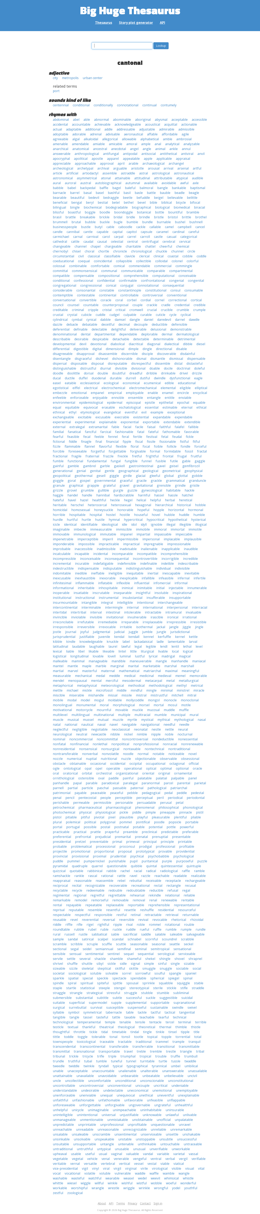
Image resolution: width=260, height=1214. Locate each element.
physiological (105, 812)
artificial (72, 173)
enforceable (79, 397)
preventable (99, 841)
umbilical (191, 1066)
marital (133, 666)
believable (175, 197)
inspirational (182, 593)
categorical (188, 236)
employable (135, 393)
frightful (152, 456)
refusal (172, 890)
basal (87, 192)
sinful (162, 963)
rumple (186, 929)
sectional (59, 949)
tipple (185, 1032)
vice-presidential (65, 1168)
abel (76, 119)
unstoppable (145, 1139)
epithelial (166, 402)
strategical (95, 993)
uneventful (165, 1095)
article (57, 173)
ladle (160, 641)
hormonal (195, 510)
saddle (146, 934)
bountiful (175, 212)
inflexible (123, 583)
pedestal (197, 793)
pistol (57, 817)
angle (147, 149)
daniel (148, 319)
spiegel (173, 978)
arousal (153, 168)
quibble (136, 866)
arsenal (183, 168)
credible (200, 305)
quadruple (80, 866)
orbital (87, 773)
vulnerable (123, 1173)
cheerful (165, 246)
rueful (144, 929)
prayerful (112, 832)
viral (106, 1168)
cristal (107, 310)
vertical (124, 1163)
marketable (151, 666)
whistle (188, 1178)
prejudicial (103, 836)
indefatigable (103, 563)
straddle (198, 988)
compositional (109, 275)
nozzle (58, 758)
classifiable (112, 256)
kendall (133, 636)
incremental (62, 563)
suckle (150, 997)
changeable (61, 246)
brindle (144, 217)
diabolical (117, 344)
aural (57, 183)
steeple (104, 988)
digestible (81, 349)
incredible (190, 558)
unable (58, 1071)
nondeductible (163, 739)
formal (155, 451)
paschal (103, 788)
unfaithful (60, 1100)
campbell (184, 227)
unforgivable (115, 1105)
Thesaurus (103, 22)
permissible (102, 802)
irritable (126, 627)
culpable (130, 314)
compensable (84, 275)
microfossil (104, 690)
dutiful (145, 378)
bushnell (196, 222)
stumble (163, 993)
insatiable (81, 593)
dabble (105, 319)
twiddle (74, 1066)
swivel (192, 1007)
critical (120, 310)
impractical (131, 544)
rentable (187, 900)
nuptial (91, 758)
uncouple (142, 1085)
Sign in (158, 1203)
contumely (169, 105)
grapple (93, 485)
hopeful (143, 510)
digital (97, 349)
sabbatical (99, 934)
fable (115, 427)
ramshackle (61, 876)
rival (129, 924)
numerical (74, 758)
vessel (138, 1163)
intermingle (114, 607)
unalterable (149, 1071)
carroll (145, 236)
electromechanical (143, 388)
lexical (57, 651)
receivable (153, 880)
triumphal (127, 1056)
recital (76, 885)
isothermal (144, 627)
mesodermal (131, 680)
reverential (90, 919)
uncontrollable (64, 1085)
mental (96, 680)
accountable (81, 124)
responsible (103, 915)
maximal (171, 671)
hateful (58, 500)
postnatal (121, 827)
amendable (80, 144)
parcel (168, 783)
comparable (156, 271)
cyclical (186, 314)
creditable (60, 310)
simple (149, 963)
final (98, 441)
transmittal (61, 1051)
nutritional (109, 758)
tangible (59, 1017)
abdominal (61, 119)
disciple (147, 353)
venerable (121, 1158)
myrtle (132, 719)
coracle (106, 300)
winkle (112, 1183)
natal (57, 724)
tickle (93, 1032)
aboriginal (143, 119)
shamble (116, 958)
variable (163, 1154)
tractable (125, 1041)
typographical (137, 1066)
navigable (129, 724)
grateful (109, 485)
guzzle (132, 490)
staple (57, 988)
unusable (122, 1149)
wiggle (86, 1183)
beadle (179, 192)
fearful (58, 436)
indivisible (182, 568)
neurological (62, 734)
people (105, 797)
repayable (73, 905)
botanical (144, 212)
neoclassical (121, 729)
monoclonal (190, 700)
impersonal (151, 539)
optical (151, 768)
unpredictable (63, 1124)
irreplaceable (152, 622)
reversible (126, 919)
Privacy (132, 1203)
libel (81, 651)
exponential (130, 422)
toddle (69, 1037)
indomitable (62, 573)
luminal (125, 656)
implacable (172, 539)
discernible (129, 353)
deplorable (149, 334)
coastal (173, 256)
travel (128, 1051)
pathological (156, 788)
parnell (58, 788)
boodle (105, 212)
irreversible (86, 627)
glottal (183, 475)
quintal (151, 866)
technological (63, 1022)
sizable (189, 963)
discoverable (166, 353)
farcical (105, 432)
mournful (104, 710)
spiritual (86, 983)
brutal (76, 222)
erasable (108, 407)
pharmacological (118, 807)
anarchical (60, 149)
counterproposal (115, 305)
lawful (125, 646)
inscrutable (100, 593)
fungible (131, 461)
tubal (88, 1061)
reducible (156, 890)
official (194, 763)
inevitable (191, 573)
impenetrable (63, 539)
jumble (147, 632)
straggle (59, 993)
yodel (176, 1188)
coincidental (103, 261)
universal (109, 1115)
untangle (107, 1144)
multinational (104, 715)
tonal (113, 1037)
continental (107, 295)
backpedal (87, 188)
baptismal (197, 188)
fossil (189, 451)
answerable (61, 153)
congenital (196, 280)
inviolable (78, 617)
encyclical (200, 393)
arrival (168, 168)
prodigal (145, 846)
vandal (148, 1154)
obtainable (78, 763)
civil (81, 256)
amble (167, 139)
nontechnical (154, 749)
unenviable (87, 1095)
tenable (125, 1022)
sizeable (59, 968)
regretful (97, 895)
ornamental (183, 773)
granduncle (197, 480)
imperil (107, 539)
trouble (161, 1056)
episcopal (133, 402)
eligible (185, 388)
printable (185, 841)
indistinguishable (139, 568)
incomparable (122, 554)
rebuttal (135, 880)
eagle (198, 378)
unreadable (84, 1129)
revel (74, 919)
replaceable (115, 905)
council (58, 305)
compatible (61, 275)
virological (160, 1168)
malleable (60, 661)
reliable (189, 895)
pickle (123, 812)
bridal (118, 217)
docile (168, 368)
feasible (73, 436)
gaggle (200, 461)
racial (138, 871)
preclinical (149, 832)
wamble (168, 1173)
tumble (101, 1061)
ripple (117, 924)
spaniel (190, 973)
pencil (69, 797)
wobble (156, 1183)
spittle (117, 983)
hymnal (114, 519)
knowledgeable (91, 641)
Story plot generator (136, 22)
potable (139, 827)
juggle (133, 632)
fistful (184, 441)
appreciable (62, 163)
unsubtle (166, 1139)
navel (113, 724)
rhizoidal (196, 919)
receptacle (173, 880)
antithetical (168, 153)
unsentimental (125, 1134)
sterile (158, 988)
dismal (141, 358)
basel (100, 192)
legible (151, 646)
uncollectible (74, 1080)
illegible (185, 524)
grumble (87, 490)
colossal (59, 266)
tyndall (104, 1066)
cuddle (100, 314)
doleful (199, 368)
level (199, 646)
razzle (145, 876)
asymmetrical (87, 178)
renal (153, 900)
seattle (174, 944)
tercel (170, 1022)
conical (111, 285)
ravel (133, 876)
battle (151, 192)
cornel (159, 300)
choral (89, 251)
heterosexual (121, 505)
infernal (184, 578)
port (56, 91)
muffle (184, 710)
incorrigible (170, 558)
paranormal (151, 783)
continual (149, 105)
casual (171, 236)
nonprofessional (146, 744)
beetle (127, 197)
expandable (162, 417)
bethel (128, 202)
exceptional (176, 412)
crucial (152, 310)
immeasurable (101, 529)
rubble (79, 929)
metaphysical (87, 685)
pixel (111, 817)
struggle (130, 993)
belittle (192, 197)
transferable (118, 1046)
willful (99, 1183)
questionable (117, 866)
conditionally (103, 105)
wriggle (129, 1188)
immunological (85, 534)
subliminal (181, 993)
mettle (58, 690)
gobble (197, 475)
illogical (201, 524)
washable (60, 1178)
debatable (89, 324)
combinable (78, 266)
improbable (61, 549)
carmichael (61, 236)
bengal (76, 202)
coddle (201, 256)
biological (162, 207)
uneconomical (137, 1090)
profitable (186, 846)
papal (77, 783)
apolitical (81, 158)
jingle (199, 627)
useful (90, 1154)
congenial (176, 280)
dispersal (60, 363)
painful (128, 778)
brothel (201, 217)
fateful (153, 432)
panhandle (61, 783)
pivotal (99, 817)
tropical (145, 1056)
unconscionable (152, 1080)
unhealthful (184, 1105)
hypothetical (177, 519)
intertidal (60, 612)
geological (150, 471)
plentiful (180, 817)
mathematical (129, 671)
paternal (136, 788)
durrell (131, 378)
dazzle (57, 324)
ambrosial (184, 139)
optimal (166, 768)
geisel (173, 466)
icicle (56, 524)
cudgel (114, 314)
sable (115, 934)
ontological (72, 768)
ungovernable (139, 1105)
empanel (97, 393)
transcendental (64, 1046)
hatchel (187, 495)
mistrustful (159, 695)
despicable (100, 339)
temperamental (89, 1022)
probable (60, 846)
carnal (77, 236)
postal (105, 827)
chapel (96, 246)
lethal (187, 646)
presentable (181, 836)
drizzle (197, 373)
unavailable (85, 1076)
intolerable (132, 612)
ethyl (72, 412)
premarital (123, 836)
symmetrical (92, 1012)
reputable (76, 910)
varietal (179, 1154)
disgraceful (83, 358)
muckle (137, 710)
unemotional (162, 1090)
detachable (121, 339)
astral (143, 173)
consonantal (85, 290)
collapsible (124, 261)
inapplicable (170, 549)
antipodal (130, 153)
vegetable (60, 1158)
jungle (161, 632)
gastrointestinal (141, 466)
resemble (95, 910)
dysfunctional (180, 378)
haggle (58, 495)
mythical (163, 719)
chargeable (113, 246)
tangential (187, 1012)
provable (165, 851)
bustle (86, 227)
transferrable (142, 1046)
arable (133, 163)
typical (117, 1066)
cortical (196, 300)
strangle (76, 993)
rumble (171, 929)
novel (192, 754)
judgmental (101, 632)
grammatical (175, 480)
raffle (186, 871)
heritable (60, 505)
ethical (201, 407)
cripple (93, 310)
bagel (116, 188)
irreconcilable (63, 622)
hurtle (86, 519)
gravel (124, 485)
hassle (173, 495)
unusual (139, 1149)
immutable (108, 534)
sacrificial (130, 934)
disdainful (187, 353)
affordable (170, 134)
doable (155, 368)
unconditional (125, 1080)
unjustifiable (129, 1115)
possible (90, 827)
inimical (127, 588)
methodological (160, 685)
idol (134, 524)
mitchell (177, 695)
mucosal (153, 710)
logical (188, 651)
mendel (58, 680)
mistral (141, 695)
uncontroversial (91, 1085)
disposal (97, 363)
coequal (84, 261)
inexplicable (129, 578)
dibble (187, 344)
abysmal (161, 119)
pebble (132, 793)
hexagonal (143, 505)
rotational (172, 924)
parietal (200, 783)
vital (201, 1168)
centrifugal (150, 241)
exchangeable (63, 417)
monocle (170, 700)
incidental (100, 554)
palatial (161, 778)
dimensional (115, 349)
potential (155, 827)
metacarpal (153, 680)
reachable (161, 876)
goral (72, 480)
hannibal (103, 495)
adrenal (96, 134)
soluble (95, 973)
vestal (151, 1163)
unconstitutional (180, 1080)
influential (141, 583)
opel (98, 768)
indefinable (148, 563)
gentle (109, 471)
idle (124, 524)
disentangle (62, 358)
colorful (192, 261)
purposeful (184, 861)
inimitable (144, 588)
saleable (176, 934)
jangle (174, 627)
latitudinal (60, 646)
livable (163, 651)
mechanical (83, 675)
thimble (181, 1027)
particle (87, 788)
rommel (155, 924)
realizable (198, 876)
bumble (132, 222)
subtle (117, 997)
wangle (184, 1173)
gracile (141, 480)
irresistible (198, 622)
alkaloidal (91, 139)
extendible (192, 422)
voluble (104, 1173)
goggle (58, 480)
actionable (189, 124)
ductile (70, 378)
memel (180, 675)
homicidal (60, 510)
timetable (119, 1032)
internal (133, 607)
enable (153, 393)
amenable (60, 144)
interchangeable (170, 602)
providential (185, 851)
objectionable (145, 758)
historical (184, 505)
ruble (104, 929)
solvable (111, 973)
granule (59, 485)
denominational (65, 334)
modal (72, 700)
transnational (84, 1051)
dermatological (187, 334)
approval (107, 163)
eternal (186, 407)
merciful (112, 680)
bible (153, 202)
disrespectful (141, 363)
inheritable (86, 588)
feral (125, 436)
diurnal (105, 368)
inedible (81, 573)
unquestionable (163, 1124)
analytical (172, 144)
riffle (69, 924)
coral (119, 300)
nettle (169, 729)
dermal (167, 334)
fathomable (171, 432)
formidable (172, 451)
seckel (188, 944)
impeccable (184, 534)
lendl (163, 646)
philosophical (168, 807)
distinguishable (64, 368)
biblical (166, 202)
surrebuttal (77, 1007)
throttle (79, 1032)
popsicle (175, 822)
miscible (59, 695)
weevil (155, 1178)
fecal (86, 436)
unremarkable (181, 1129)
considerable (62, 290)
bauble (165, 192)
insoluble (161, 593)
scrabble (187, 939)
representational (187, 905)
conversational (64, 300)
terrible (200, 1022)
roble (141, 924)
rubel (92, 929)
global (169, 475)
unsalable (60, 1134)
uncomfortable (99, 1080)
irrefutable (85, 622)
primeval (132, 841)
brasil (57, 217)
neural (183, 729)
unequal (106, 1095)
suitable (59, 1002)
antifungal (111, 153)
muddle (169, 710)
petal (179, 802)
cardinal (178, 232)
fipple (127, 441)
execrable (122, 417)
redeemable (95, 890)
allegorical (110, 139)
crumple (199, 310)
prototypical (145, 851)
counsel (73, 305)
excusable (102, 417)
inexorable (107, 578)
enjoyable (100, 397)
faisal (151, 427)
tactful (155, 1012)
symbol (73, 1012)
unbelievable (173, 1076)
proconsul (127, 846)
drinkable (168, 373)
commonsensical (84, 271)
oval (101, 778)
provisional (80, 856)
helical (141, 500)
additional (92, 129)
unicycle (78, 1110)
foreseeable (77, 451)
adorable (79, 134)
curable (146, 314)
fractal (202, 451)
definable (81, 329)
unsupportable (84, 1144)
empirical (115, 393)
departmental (104, 334)
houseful (141, 514)
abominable (122, 119)
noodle (128, 754)
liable (70, 651)
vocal (57, 1173)
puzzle (202, 861)
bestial (103, 202)
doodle (58, 373)
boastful (74, 212)
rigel (90, 924)
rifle (79, 924)
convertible (87, 300)
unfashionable (83, 1100)
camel (169, 227)
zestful (58, 1193)
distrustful (88, 368)
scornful (151, 939)
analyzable (191, 144)
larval (193, 641)
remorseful (99, 900)
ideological (110, 524)
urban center (93, 78)
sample (58, 939)
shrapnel (195, 958)
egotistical (60, 388)
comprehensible (136, 275)
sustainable (159, 1007)
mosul (172, 705)
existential (141, 417)
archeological (63, 168)
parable (92, 783)
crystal (72, 314)
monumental (86, 705)
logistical (59, 656)
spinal (187, 978)
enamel (167, 393)
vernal (75, 1163)
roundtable (61, 929)
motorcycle (84, 710)
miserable (76, 695)
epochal (183, 402)
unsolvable (82, 1139)
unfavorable (133, 1100)
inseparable (123, 593)
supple (116, 1002)
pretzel (80, 841)
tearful (163, 1017)
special (87, 978)
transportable (109, 1051)
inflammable (84, 583)
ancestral (100, 149)
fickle (190, 436)
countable (91, 305)
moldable (115, 700)
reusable (59, 919)
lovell (112, 656)
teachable (147, 1017)
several (84, 958)
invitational (114, 617)
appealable (131, 158)
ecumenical (152, 383)
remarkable (61, 900)
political (90, 822)
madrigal (168, 656)
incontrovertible (145, 558)
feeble (99, 436)
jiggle (187, 627)
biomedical (182, 207)
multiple (124, 715)
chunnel (177, 251)
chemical (182, 246)
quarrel (97, 866)
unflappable (176, 1100)
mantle (72, 666)
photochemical (64, 812)
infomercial (161, 583)
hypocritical (155, 519)
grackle (156, 480)
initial (160, 588)
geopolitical (61, 475)
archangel (176, 163)
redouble (115, 890)
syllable (58, 1012)
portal (57, 827)
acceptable (179, 119)
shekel (150, 958)
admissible (186, 129)
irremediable (107, 622)
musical (73, 719)
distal (178, 363)
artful (197, 168)
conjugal (126, 285)
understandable (65, 1090)
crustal (58, 314)
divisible (121, 368)
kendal (119, 636)
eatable (70, 383)
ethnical (59, 412)
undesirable (90, 1090)
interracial (199, 607)
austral (85, 183)
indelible (167, 563)
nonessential (188, 739)
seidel (87, 949)
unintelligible (63, 1115)
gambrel (89, 466)
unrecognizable (135, 1129)
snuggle (166, 968)
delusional (158, 329)
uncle (57, 1080)
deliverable (138, 329)
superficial (77, 1002)
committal (60, 271)
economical (131, 383)
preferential (62, 836)
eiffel (76, 388)
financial (112, 441)
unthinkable (147, 1144)
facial (127, 427)
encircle (183, 393)
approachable (85, 163)
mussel (88, 719)
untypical (104, 1149)
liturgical (147, 651)
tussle (175, 1061)
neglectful (60, 729)
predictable (169, 832)
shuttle (87, 963)
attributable (163, 178)
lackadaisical (143, 641)
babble (58, 188)
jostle (57, 632)
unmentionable (91, 1119)
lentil (175, 646)
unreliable (158, 1129)
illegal (170, 524)
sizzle (73, 968)
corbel (131, 300)
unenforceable (64, 1095)
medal (100, 675)
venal (106, 1158)
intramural (173, 612)
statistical (87, 988)
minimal (167, 690)
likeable (108, 651)
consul (175, 290)
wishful (126, 1183)
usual (103, 1154)
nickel (128, 734)
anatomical (80, 149)
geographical (128, 471)
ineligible (115, 573)
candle (58, 232)
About (102, 1203)
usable (76, 1154)
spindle (58, 983)
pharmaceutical (90, 807)
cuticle (160, 314)
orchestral (104, 773)
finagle (86, 441)
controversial (153, 295)
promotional (80, 851)
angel (134, 149)
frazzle (108, 456)
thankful (88, 1027)
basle (139, 192)
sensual (75, 954)
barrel (74, 192)
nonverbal (90, 754)
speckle (102, 978)
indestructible (63, 568)
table (130, 1012)
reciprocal (60, 885)
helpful (155, 500)
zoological (75, 1193)
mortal (159, 705)
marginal (117, 666)
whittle (58, 1183)
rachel (125, 871)
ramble (199, 871)
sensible (59, 954)
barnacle (59, 192)
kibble (57, 641)
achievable (102, 124)
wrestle (113, 1188)
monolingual (62, 705)
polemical (73, 822)
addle (108, 129)
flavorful (105, 446)
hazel (84, 500)
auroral (70, 183)
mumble (160, 715)
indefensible (126, 563)
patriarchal (178, 788)
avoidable (168, 183)
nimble (142, 734)
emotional (79, 393)
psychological (183, 856)
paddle (113, 778)
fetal (164, 436)
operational (133, 768)
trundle (58, 1061)
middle (122, 690)
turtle (163, 1061)
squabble (166, 983)
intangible (89, 602)
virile (144, 1168)
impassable (162, 534)
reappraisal (61, 880)
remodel (81, 900)
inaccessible (84, 549)
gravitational (143, 485)
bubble (90, 222)
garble (105, 466)
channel (81, 246)
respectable (62, 915)
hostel (111, 514)
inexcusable (62, 578)
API (162, 22)
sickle (111, 963)
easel (57, 383)
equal (57, 407)
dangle (135, 319)
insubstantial (132, 597)
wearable (112, 1178)
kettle (193, 636)
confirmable (128, 280)
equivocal (90, 407)
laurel (112, 646)
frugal (182, 456)
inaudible (191, 549)
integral (107, 602)
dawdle (194, 319)
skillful (120, 968)
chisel (76, 251)
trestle (171, 1051)
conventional (176, 295)
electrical (91, 388)
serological (166, 954)
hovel (156, 514)
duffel (83, 378)
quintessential (171, 866)
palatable (145, 778)
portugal (73, 827)
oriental (148, 773)
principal (150, 841)
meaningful (190, 671)
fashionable (124, 432)
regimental (61, 895)
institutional (62, 597)
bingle (75, 207)
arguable (120, 168)
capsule (146, 232)
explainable (108, 422)
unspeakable (104, 1139)
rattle (121, 876)
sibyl (99, 963)
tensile (140, 1022)
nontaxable (132, 749)
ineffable (97, 573)
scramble (60, 944)
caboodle (125, 227)
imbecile (80, 529)
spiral (72, 983)
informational (63, 588)
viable (164, 1163)
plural (57, 822)
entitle (169, 397)
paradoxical (110, 783)
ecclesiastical (90, 383)
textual (73, 1027)
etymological (90, 412)
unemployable (187, 1090)
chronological (141, 251)
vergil (183, 1158)
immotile (195, 529)
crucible (167, 310)
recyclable (60, 890)
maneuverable (141, 661)
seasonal (158, 944)
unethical (146, 1095)
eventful (131, 412)
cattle (75, 241)
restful (121, 915)
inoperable (61, 593)
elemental (168, 388)
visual (189, 1168)
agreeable (60, 139)
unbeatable (151, 1076)
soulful (159, 973)
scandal (118, 939)
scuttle (121, 944)
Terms (120, 1203)
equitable (72, 407)
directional (164, 349)
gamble (73, 466)
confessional (83, 280)
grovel (72, 490)
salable (160, 934)
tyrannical (159, 1066)
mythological (184, 719)
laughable (96, 646)
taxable (129, 1017)
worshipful (79, 1188)
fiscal (139, 441)
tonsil (125, 1037)
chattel (150, 246)
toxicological (86, 1041)
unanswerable (173, 1071)
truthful (74, 1061)
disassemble (108, 353)
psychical (137, 856)
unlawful (172, 1115)
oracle (197, 768)
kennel (148, 636)
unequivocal (126, 1095)
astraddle (128, 173)
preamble (130, 832)
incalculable (61, 554)
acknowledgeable (128, 124)
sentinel (113, 954)
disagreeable (63, 353)
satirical (88, 939)
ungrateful (162, 1105)
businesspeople (65, 227)
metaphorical (63, 685)
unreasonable (108, 1129)
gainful (58, 466)
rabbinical (94, 871)
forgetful (98, 451)
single (175, 963)
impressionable (179, 544)
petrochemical (63, 807)
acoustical (152, 124)
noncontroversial (135, 739)
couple (137, 305)
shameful (134, 958)
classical (94, 256)
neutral (81, 734)
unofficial (164, 1119)
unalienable (127, 1071)
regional (80, 895)
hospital (96, 514)
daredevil (164, 319)
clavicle (130, 256)
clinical (159, 256)
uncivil (192, 1076)
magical (185, 656)
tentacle (155, 1022)
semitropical (160, 949)
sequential (146, 954)
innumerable (197, 588)
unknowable (152, 1115)
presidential (62, 841)
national (71, 724)
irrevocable (107, 627)
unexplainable (188, 1095)
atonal (106, 178)
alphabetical (149, 139)
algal (76, 139)
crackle (152, 305)
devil (82, 344)
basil (127, 192)
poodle (159, 822)
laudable (78, 646)
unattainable (62, 1076)
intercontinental (65, 607)
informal (180, 583)
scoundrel (169, 939)
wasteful (77, 1178)
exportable (151, 422)
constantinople (129, 290)
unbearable (129, 1076)
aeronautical (133, 134)
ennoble (118, 397)
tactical (170, 1012)
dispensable (196, 358)
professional (165, 846)
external (59, 427)
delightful (118, 329)
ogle (56, 768)
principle (167, 841)
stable (198, 983)
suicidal (187, 997)
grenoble (164, 485)
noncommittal (107, 739)
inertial (152, 573)
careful (193, 232)
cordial (146, 300)
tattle (116, 1017)
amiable (99, 144)
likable (94, 651)
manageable (98, 661)
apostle (97, 158)
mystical (147, 719)
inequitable (134, 573)
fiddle (73, 441)
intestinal (113, 612)
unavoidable (107, 1076)
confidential (106, 280)
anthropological (87, 153)
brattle (70, 217)
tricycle (87, 1056)
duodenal (99, 378)
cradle (165, 305)
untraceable (193, 1144)
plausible (126, 817)
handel (72, 495)
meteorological (112, 685)
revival (143, 919)
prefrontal (83, 836)
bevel (142, 202)
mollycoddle (135, 700)
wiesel (72, 1183)
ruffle (157, 929)
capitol (132, 232)
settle (71, 958)
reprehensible (159, 905)
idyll (144, 524)
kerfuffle (164, 636)
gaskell (119, 466)
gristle (194, 485)
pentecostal (87, 797)
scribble (77, 944)
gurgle (118, 490)
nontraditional (179, 749)
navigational (150, 724)
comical (119, 266)
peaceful (116, 793)
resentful (113, 910)
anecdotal (118, 149)
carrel (131, 236)
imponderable (63, 544)
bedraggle (111, 197)
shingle (164, 958)
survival (96, 1007)
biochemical (93, 207)
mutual (103, 719)
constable (106, 290)
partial (73, 788)
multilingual (81, 715)
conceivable (187, 275)
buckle (105, 222)
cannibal (73, 232)
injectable (176, 588)
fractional (60, 456)
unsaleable (80, 1134)
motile (186, 705)
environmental (64, 402)
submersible (62, 997)
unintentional (87, 1115)
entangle (154, 397)
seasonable (139, 944)
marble (100, 666)
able (86, 119)
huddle (184, 514)
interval (96, 612)
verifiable (199, 1158)
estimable (169, 407)
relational (172, 895)
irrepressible (176, 622)
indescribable (188, 563)
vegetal (77, 1158)
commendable (139, 266)
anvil (201, 153)
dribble (151, 373)
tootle (138, 1037)
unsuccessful (187, 1139)
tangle (74, 1017)
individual (163, 568)
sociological (77, 973)
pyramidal (60, 866)
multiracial (142, 715)
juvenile (104, 636)
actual (57, 129)
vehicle (92, 1158)
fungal (116, 461)
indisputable (112, 568)
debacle (72, 324)
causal (102, 241)
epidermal (114, 402)
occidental (117, 763)
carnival (92, 236)
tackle (142, 1012)
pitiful (85, 817)
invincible (60, 617)
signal (135, 963)
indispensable (88, 568)
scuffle (107, 944)
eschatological (130, 407)
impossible (86, 544)
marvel (73, 671)
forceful (200, 446)
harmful (144, 495)
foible (158, 446)
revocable (159, 919)
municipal (178, 715)
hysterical (198, 519)
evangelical (112, 412)
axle (196, 183)
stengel (119, 988)
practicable (61, 832)
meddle (114, 675)
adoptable (60, 134)
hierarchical (164, 505)
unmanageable (64, 1119)
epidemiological (91, 402)
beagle (194, 192)
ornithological (63, 778)
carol (106, 236)
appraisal (183, 158)
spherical (157, 978)
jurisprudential (64, 636)
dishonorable (122, 358)
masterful (89, 671)
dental (85, 334)
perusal (166, 802)
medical (129, 675)
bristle (159, 217)
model (85, 700)
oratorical (70, 773)
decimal (124, 324)
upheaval (60, 1154)
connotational (127, 105)
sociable (182, 968)
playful (142, 817)
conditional (81, 105)
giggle (114, 475)
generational (63, 471)
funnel (147, 461)
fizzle (57, 446)
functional (75, 461)
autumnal (132, 183)
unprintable (87, 1124)
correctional (177, 300)
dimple (133, 349)
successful (134, 997)
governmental (105, 480)
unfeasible (155, 1100)
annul (186, 149)
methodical (136, 685)
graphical (76, 485)
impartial (143, 534)
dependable (128, 334)
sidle (123, 963)
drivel (184, 373)
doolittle (73, 373)
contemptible (63, 295)
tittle (56, 1037)
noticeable (176, 754)
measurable (62, 675)
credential (182, 305)
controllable (129, 295)
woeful (171, 1183)
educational (187, 383)
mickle (87, 690)
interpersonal (177, 607)
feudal (177, 436)
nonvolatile (110, 754)
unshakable (191, 1134)
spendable (138, 978)
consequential (173, 285)
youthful (190, 1188)
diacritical (136, 344)
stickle (171, 988)
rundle (201, 929)
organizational (127, 773)
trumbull (190, 1056)
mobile (58, 700)
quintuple (193, 866)
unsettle (172, 1134)
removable (120, 900)
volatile (89, 1173)
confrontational (153, 280)
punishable (117, 861)
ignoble (156, 524)
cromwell (136, 310)
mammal (78, 661)
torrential (183, 1037)
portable (191, 822)
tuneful (116, 1061)
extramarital (98, 427)
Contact (145, 1203)
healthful (99, 500)
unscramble (101, 1134)
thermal (165, 1027)
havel (72, 500)
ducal (57, 378)
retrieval (172, 915)
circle (191, 251)
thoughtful (61, 1032)
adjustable (147, 129)
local (175, 651)
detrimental (186, 339)
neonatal (140, 729)
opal (88, 768)
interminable (91, 607)
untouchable (170, 1144)
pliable (196, 817)
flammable (72, 446)
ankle (173, 149)
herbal (170, 500)
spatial (73, 978)
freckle (123, 456)
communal (109, 271)
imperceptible (87, 539)
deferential (61, 329)
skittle (133, 968)
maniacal (199, 661)
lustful (140, 656)
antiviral (187, 153)
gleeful (155, 475)
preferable (190, 832)
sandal (73, 939)
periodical (175, 797)
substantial (84, 997)
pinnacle (185, 812)
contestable (86, 295)
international (153, 607)
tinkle (160, 1032)
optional (182, 768)
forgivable (138, 451)
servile (58, 958)
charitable (133, 246)
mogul (99, 700)
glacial (140, 475)
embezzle (60, 393)
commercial (162, 266)
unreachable (62, 1129)
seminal (141, 949)
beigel (158, 197)
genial (81, 471)
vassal (193, 1154)
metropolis (70, 78)
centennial (61, 105)
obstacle (59, 763)
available (150, 183)
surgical (59, 1007)
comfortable (100, 266)
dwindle (160, 378)
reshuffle (147, 910)
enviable (185, 397)
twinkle (88, 1066)
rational (107, 876)
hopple (158, 510)
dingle (147, 349)
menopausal (77, 680)
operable (113, 768)
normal (143, 754)
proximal (99, 856)
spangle (175, 973)
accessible (199, 119)
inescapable (171, 573)
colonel (177, 261)
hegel (128, 500)
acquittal (170, 124)
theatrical (106, 1027)
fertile (137, 436)
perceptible (123, 797)
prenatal (141, 836)
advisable (113, 134)
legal (138, 646)
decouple (141, 324)
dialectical (171, 344)
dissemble (162, 363)
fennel (113, 436)
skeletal (87, 968)
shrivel (58, 963)
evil (143, 412)
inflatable (105, 583)
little (133, 651)
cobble (187, 256)
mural (194, 715)
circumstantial (63, 256)
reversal (109, 919)
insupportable (180, 597)
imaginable (61, 529)
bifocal (195, 202)
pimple (150, 812)
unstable (125, 1139)
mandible (119, 661)
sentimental (94, 954)
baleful (130, 188)
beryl (90, 202)
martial (58, 671)
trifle (100, 1056)
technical (179, 1017)
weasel (129, 1178)
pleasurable (161, 817)
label (126, 641)
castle (158, 236)
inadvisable (128, 549)
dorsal (88, 373)
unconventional (119, 1085)
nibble (115, 734)
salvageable (195, 934)
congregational (64, 285)
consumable (193, 290)
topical (152, 1037)
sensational (182, 949)
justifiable (86, 636)
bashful (113, 192)
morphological (124, 705)
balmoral (146, 188)
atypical (182, 178)
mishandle (96, 695)
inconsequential (117, 558)
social (197, 968)
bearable (59, 197)
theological (126, 1027)
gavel (161, 466)
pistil (199, 812)
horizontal (176, 510)
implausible (193, 539)
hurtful (72, 519)
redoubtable (135, 890)
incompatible (147, 554)
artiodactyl (90, 173)
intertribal (78, 612)
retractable (153, 915)
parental (183, 783)
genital (95, 471)
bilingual (59, 207)
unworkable (181, 1149)
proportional (104, 851)
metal (170, 680)
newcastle (98, 734)
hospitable (77, 514)
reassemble (104, 880)
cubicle (86, 314)
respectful (82, 915)
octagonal (177, 763)
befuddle (143, 197)
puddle (58, 861)
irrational (189, 617)
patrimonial (61, 793)
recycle (77, 890)
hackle (189, 490)
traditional (144, 1041)
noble (169, 734)
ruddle (131, 929)
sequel (129, 954)
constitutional (155, 290)
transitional (166, 1046)
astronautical (184, 173)
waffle (154, 1173)
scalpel (103, 939)
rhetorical (178, 919)
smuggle (149, 968)
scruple (92, 944)
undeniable (179, 1085)
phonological (193, 807)
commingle (184, 266)
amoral (131, 144)
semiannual (104, 949)
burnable (164, 222)
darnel (180, 319)
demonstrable (181, 329)
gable (186, 461)
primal (117, 841)
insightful (143, 593)
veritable (59, 1163)
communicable (132, 271)
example (157, 412)
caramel (162, 232)
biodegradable (117, 207)
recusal (190, 885)
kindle (70, 641)
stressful (113, 993)
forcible (58, 451)
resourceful (187, 910)
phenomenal (144, 807)
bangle (162, 188)
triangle (186, 1051)
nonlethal (100, 744)
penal (57, 797)
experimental (85, 422)
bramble (192, 212)
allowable (129, 139)
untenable (126, 1144)
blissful (58, 212)
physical (85, 812)
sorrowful (142, 973)
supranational (184, 1002)
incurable (82, 563)
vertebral (108, 1163)
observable (168, 758)
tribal (200, 1051)
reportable (136, 905)
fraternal (92, 456)
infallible (148, 578)
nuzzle (126, 758)
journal (70, 632)
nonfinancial (79, 744)
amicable (115, 144)
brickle (104, 217)
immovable (61, 534)
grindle (180, 485)
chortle (103, 251)
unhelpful (60, 1110)
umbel (175, 1066)
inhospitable (108, 588)
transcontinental (92, 1046)
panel (192, 778)
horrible (59, 514)
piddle (136, 812)
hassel (159, 495)
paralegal (130, 783)
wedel (142, 1178)
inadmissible (106, 549)
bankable (179, 188)
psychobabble (158, 856)
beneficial (60, 202)
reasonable (83, 880)
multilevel (60, 715)
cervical (184, 241)
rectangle (173, 885)
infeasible (166, 578)
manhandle (179, 661)
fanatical (74, 432)
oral (56, 773)
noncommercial (81, 739)
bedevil (93, 197)
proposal (125, 851)
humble (199, 514)
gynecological (151, 490)
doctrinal (183, 368)
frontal (168, 456)
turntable (147, 1061)
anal (158, 144)
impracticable (109, 544)
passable (119, 788)
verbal (170, 1158)
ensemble (135, 397)
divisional (138, 368)
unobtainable (142, 1119)
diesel (200, 344)
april (121, 163)
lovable (98, 656)
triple (112, 1056)
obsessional (190, 758)
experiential (62, 422)
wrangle (98, 1188)
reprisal (59, 910)
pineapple (167, 812)
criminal (78, 310)
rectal (158, 885)
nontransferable (65, 754)
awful (184, 183)
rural (56, 934)
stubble (147, 993)
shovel (179, 958)
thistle (195, 1027)
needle (184, 724)
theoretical (147, 1027)
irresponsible (63, 627)
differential (61, 349)
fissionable (167, 441)
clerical (144, 256)
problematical (81, 846)
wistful (141, 1183)
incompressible (64, 558)
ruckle (117, 929)
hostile (125, 514)
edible (169, 383)
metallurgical (188, 680)
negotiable (99, 729)
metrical (197, 685)
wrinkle (144, 1188)
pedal (168, 793)
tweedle (59, 1066)
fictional (59, 441)
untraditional (63, 1149)
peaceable (98, 793)
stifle (184, 988)
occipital (135, 763)
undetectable (113, 1090)
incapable (82, 554)
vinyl (95, 1168)
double (103, 373)
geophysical (193, 471)
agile (185, 134)
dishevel (102, 358)
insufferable (155, 597)
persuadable (146, 802)
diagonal (153, 344)
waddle (140, 1173)
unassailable (197, 1071)
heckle (115, 500)
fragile (76, 456)
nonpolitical (120, 744)
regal (186, 890)
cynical (91, 319)
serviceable (186, 954)
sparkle (58, 978)
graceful (126, 480)
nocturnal (185, 734)
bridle (130, 217)
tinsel (172, 1032)
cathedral (60, 241)
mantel (58, 666)
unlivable (190, 1115)
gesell (100, 475)
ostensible (86, 778)
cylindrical (60, 319)
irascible (157, 617)
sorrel (126, 973)
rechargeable (195, 880)
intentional (145, 602)
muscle (58, 719)
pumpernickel (94, 861)
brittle (186, 217)
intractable (153, 612)
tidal (104, 1032)
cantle (88, 232)
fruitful (196, 456)
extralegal (77, 427)
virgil (117, 1168)
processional (105, 846)
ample (146, 144)
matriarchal (152, 671)
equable (199, 402)
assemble (109, 173)
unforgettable (90, 1105)
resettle (130, 910)
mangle (161, 661)
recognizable (95, 885)
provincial (60, 856)
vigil (85, 1168)
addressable (126, 129)
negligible (79, 729)
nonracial (170, 744)
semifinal (124, 949)
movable (121, 710)
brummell (60, 222)
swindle (177, 1007)
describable (61, 339)
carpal (118, 236)
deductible (159, 324)
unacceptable (77, 1071)
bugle (118, 222)
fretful (137, 456)
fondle (185, 446)
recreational (140, 885)
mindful (136, 690)
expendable (183, 417)
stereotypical (139, 988)
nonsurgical (110, 749)
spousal (132, 983)
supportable (160, 1002)
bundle (147, 222)
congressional (91, 285)
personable (124, 802)
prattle (95, 832)
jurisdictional (180, 632)
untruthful (85, 1149)
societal (58, 973)
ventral (156, 1158)
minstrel (183, 690)
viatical (178, 1163)
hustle (100, 519)
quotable (76, 871)
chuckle (161, 251)
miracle (198, 690)
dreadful (135, 373)
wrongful (161, 1188)
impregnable (153, 544)
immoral (160, 529)
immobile (143, 529)
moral (104, 705)
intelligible (125, 602)
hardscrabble (124, 495)
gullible (103, 490)
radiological (169, 871)
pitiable (71, 817)
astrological (161, 173)
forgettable (117, 451)
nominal (59, 739)
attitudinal (142, 178)
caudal (88, 241)
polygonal (107, 822)
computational (163, 275)
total (197, 1037)
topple (166, 1037)
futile (174, 461)
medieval (164, 675)
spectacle (119, 978)
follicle (172, 446)
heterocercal (97, 505)
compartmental (181, 271)
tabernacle (114, 1012)
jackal (161, 627)
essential (151, 407)
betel (116, 202)
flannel (89, 446)
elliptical (201, 388)
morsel (144, 705)
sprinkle (148, 983)
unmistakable (117, 1119)
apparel (113, 158)
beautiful (77, 197)
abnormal (101, 119)
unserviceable (151, 1134)
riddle (57, 924)
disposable (79, 363)
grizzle (58, 490)
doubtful (118, 373)
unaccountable (103, 1071)
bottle (159, 212)
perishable (61, 802)
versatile (90, 1163)
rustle (83, 934)
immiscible (124, 529)
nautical (87, 724)
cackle (140, 227)
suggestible (168, 997)
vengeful (139, 1158)
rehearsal (137, 895)
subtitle (102, 997)
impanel (126, 534)
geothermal (83, 475)
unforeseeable (64, 1105)
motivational (62, 710)
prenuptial (160, 836)
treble (141, 1051)
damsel (120, 319)
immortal (177, 529)
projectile (60, 851)
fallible (193, 427)
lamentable (176, 641)
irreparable (130, 622)
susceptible (115, 1007)
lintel (122, 651)
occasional (98, 763)
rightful (103, 924)
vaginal (116, 1154)
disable (181, 349)
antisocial (148, 153)
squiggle (183, 983)
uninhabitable (150, 1110)
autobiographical (108, 183)
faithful (165, 427)
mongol (154, 700)
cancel (200, 227)
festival (151, 436)
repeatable (93, 905)
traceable (107, 1041)
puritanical (150, 861)
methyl (181, 685)
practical (80, 832)
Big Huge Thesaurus (130, 10)
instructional (85, 597)
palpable (177, 778)
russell (69, 934)
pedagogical (151, 793)
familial (58, 432)
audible (197, 178)
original (164, 773)
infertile (200, 578)
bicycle (181, 202)
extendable (172, 422)
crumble (183, 310)
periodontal (196, 797)
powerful (187, 827)
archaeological (153, 163)
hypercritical (133, 519)
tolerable (98, 1037)
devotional (98, 344)
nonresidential (64, 749)
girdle (127, 475)
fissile (151, 441)
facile (139, 427)
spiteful (103, 983)
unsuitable (61, 1144)
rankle (79, 876)
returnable (190, 915)
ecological (111, 383)
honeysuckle (103, 510)
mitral (191, 695)
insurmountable (65, 602)
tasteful (102, 1017)
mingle (151, 690)
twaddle (190, 1061)
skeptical (104, 968)
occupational (155, 763)
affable (152, 134)
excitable (84, 417)
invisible (96, 617)
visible (176, 1168)
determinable (163, 339)
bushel (180, 222)
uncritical (160, 1085)
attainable (122, 178)
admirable (166, 129)
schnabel (134, 939)
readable (180, 876)
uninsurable (175, 1110)
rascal (92, 876)
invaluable (193, 612)
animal (160, 149)
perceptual (144, 797)
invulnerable (136, 617)
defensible (179, 324)
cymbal (77, 319)
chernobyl (60, 251)
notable (158, 754)
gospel (85, 480)
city (55, 78)
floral (135, 446)
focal (146, 446)
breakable (87, 217)
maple (86, 666)
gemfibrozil (191, 466)
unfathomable (109, 1100)
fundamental (97, 461)
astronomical (63, 178)
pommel (125, 822)
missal (112, 695)
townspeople (63, 1041)
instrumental (108, 597)
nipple (156, 734)
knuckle (112, 641)
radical (151, 871)
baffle (104, 188)
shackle (100, 958)
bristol (173, 217)
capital (117, 232)
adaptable (73, 129)
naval (101, 724)
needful (169, 724)
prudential (118, 856)
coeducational (63, 261)
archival (103, 168)
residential (166, 910)
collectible (143, 261)
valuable (132, 1154)
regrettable (117, 895)
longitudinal (79, 656)
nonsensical (88, 749)
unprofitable (137, 1124)
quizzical (59, 871)
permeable (81, 802)
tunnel (131, 1061)
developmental (64, 344)
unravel (184, 1124)
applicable (164, 158)
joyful (84, 632)
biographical (141, 207)
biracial (199, 207)
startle (71, 988)
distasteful (194, 363)
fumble (58, 461)
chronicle (120, 251)
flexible (121, 446)
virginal (130, 1168)
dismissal (176, 358)
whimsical (171, 1178)
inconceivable (90, 558)
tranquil (194, 1041)
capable (102, 232)
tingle (147, 1032)
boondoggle (123, 212)
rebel (121, 880)
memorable (198, 675)
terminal (184, 1022)
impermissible (127, 539)
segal (74, 949)
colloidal (161, 261)
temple (110, 1022)
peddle (182, 793)
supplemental (136, 1002)
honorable (125, 510)
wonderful (188, 1183)
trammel (162, 1041)
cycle (173, 314)
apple (148, 158)
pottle (171, 827)
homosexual (80, 510)
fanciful (90, 432)
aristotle (137, 168)
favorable (191, 432)
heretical (185, 500)
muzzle (118, 719)
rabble (111, 871)
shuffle (72, 963)
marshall (187, 666)
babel (71, 188)
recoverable (118, 885)
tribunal (59, 1056)
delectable (99, 329)
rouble (189, 924)
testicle (58, 1027)
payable (81, 793)
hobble (200, 505)
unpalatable (184, 1119)
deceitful (107, 324)
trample (178, 1041)
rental (57, 905)
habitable (173, 490)
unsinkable (61, 1139)
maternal (108, 671)
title (196, 1032)
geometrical (171, 471)
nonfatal (59, 744)
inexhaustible (85, 578)
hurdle (58, 519)
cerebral (168, 241)
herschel (77, 505)
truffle (175, 1056)
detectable (141, 339)
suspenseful (137, 1007)
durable (116, 378)
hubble (169, 514)
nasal (202, 719)
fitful (196, 441)
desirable (81, 339)
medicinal (147, 675)
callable (155, 227)
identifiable (89, 524)
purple (167, 861)
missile (126, 695)
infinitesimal (62, 583)
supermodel (98, 1002)
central (132, 241)
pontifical (143, 822)
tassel (87, 1017)
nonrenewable (192, 744)
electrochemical (113, 388)
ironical (172, 617)
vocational (72, 1173)
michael (72, 690)
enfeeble (59, 397)
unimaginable (98, 1110)
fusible (161, 461)
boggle (90, 212)
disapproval (85, 353)
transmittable (189, 1046)
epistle (150, 402)
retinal (136, 915)
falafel (179, 427)
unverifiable (159, 1149)
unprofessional (112, 1124)
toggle (83, 1037)
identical (70, 524)
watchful (94, 1178)
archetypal (85, 168)
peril (160, 797)
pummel (73, 861)
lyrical (153, 656)
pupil (134, 861)
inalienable (149, 549)
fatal (140, 432)
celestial (117, 241)
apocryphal (61, 158)
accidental (60, 124)
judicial (119, 632)
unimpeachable (124, 1110)
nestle (156, 729)
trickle (73, 1056)
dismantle (157, 358)
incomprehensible (174, 554)
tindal (134, 1032)
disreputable (117, 363)
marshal (170, 666)
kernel (180, 636)
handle (87, 495)
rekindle (154, 895)
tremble (156, 1051)
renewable (169, 900)
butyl (98, 227)
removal (139, 900)
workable (60, 1188)
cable (110, 227)
